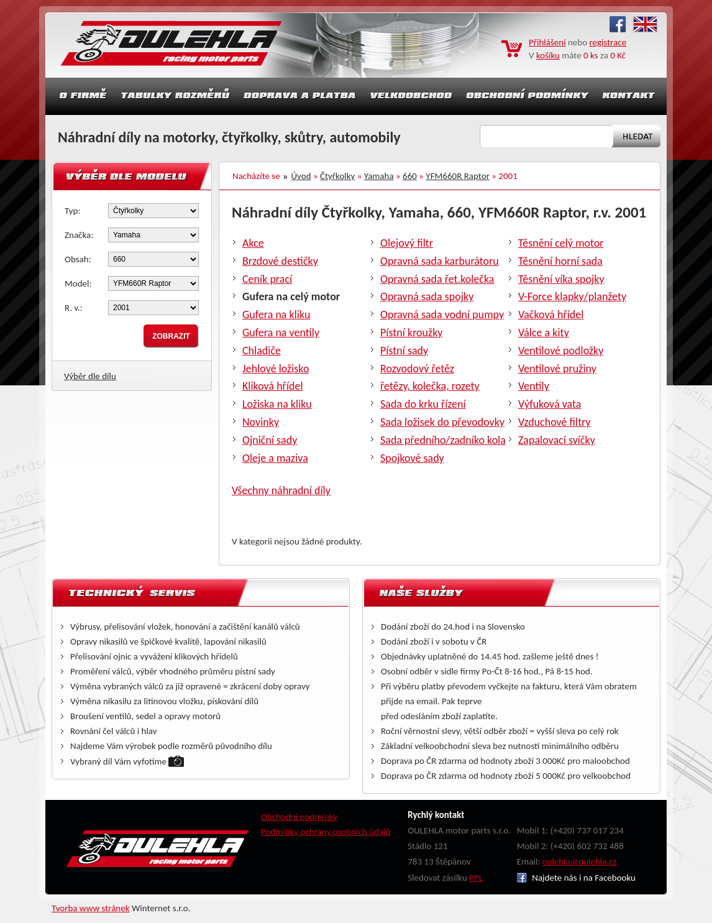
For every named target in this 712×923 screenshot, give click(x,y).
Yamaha (379, 175)
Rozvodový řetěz (417, 368)
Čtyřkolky (337, 175)
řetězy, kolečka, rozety (430, 386)
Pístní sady (404, 350)
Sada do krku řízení (423, 404)
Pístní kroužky (411, 332)
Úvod (301, 175)
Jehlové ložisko (275, 368)
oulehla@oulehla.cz (579, 861)
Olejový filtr (406, 243)
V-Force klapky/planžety (572, 296)
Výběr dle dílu (90, 376)
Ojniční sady (269, 440)
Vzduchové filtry (554, 422)
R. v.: (74, 307)
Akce (253, 243)
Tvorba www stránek (91, 908)
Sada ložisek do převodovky (442, 422)
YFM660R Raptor (458, 175)
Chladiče (261, 350)
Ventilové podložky (560, 350)
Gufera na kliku (276, 314)
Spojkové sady (412, 458)
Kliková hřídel (272, 386)
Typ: (72, 210)
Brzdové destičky (280, 261)
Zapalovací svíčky (556, 440)
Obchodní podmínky (299, 816)
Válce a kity (543, 332)
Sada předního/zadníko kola (443, 440)
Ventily (533, 386)
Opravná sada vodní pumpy (442, 314)
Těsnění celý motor (561, 243)
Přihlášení (547, 42)
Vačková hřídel (550, 314)
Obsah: (78, 259)
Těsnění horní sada (560, 261)
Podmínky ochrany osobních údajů (326, 831)
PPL (476, 877)
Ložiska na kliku (277, 404)
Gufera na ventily (280, 332)
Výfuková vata (549, 404)
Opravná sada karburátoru (439, 261)
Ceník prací (267, 279)
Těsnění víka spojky (561, 279)
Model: (78, 283)
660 (410, 175)
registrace (608, 42)
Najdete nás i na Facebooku (576, 877)
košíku (548, 55)
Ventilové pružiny (557, 368)
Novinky (260, 422)
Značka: (79, 235)
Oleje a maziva (275, 458)
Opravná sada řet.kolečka (437, 279)
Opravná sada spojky (426, 296)
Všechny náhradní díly (281, 490)
